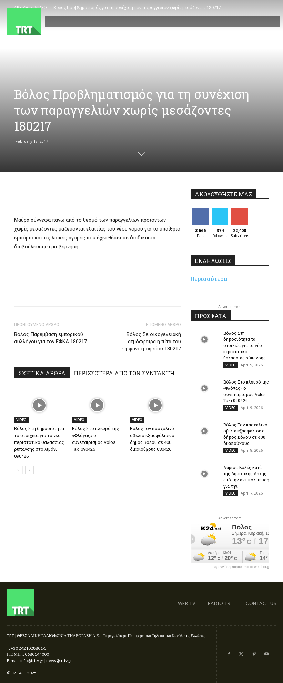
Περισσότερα (209, 279)
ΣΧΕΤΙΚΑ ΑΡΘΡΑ (41, 373)
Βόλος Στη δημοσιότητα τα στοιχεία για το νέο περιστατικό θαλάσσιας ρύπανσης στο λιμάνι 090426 (39, 442)
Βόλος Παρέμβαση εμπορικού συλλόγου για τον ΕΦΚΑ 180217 (50, 338)
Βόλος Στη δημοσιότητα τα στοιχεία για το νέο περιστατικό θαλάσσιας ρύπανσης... (246, 345)
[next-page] (29, 470)
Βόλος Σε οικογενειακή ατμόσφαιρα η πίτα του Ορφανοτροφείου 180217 (151, 341)
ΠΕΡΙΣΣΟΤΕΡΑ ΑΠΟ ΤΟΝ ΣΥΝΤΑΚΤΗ (124, 373)
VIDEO (21, 419)
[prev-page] (18, 470)
